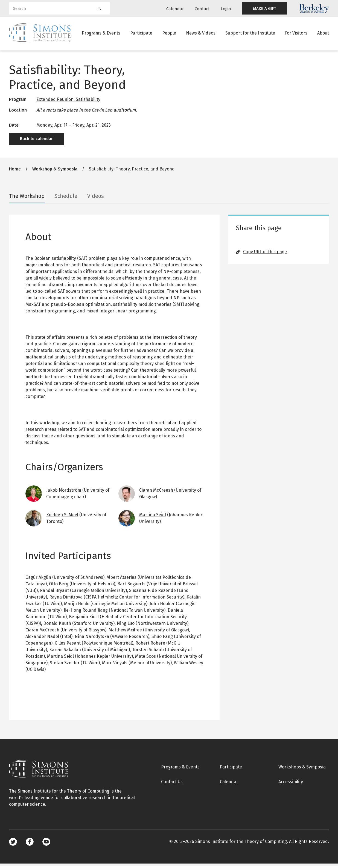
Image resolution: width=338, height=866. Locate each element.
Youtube (46, 844)
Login (226, 8)
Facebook (30, 844)
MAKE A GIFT (264, 8)
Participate (141, 34)
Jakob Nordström (63, 492)
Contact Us (172, 784)
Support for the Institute (250, 34)
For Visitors (296, 34)
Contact (202, 8)
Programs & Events (101, 34)
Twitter (13, 844)
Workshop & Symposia (54, 171)
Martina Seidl (152, 517)
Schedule (65, 198)
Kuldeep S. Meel (62, 517)
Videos (95, 198)
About (323, 34)
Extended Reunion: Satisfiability (68, 101)
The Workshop (27, 198)
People (169, 34)
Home (15, 171)
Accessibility (290, 784)
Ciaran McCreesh (156, 492)
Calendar (175, 8)
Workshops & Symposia (302, 769)
